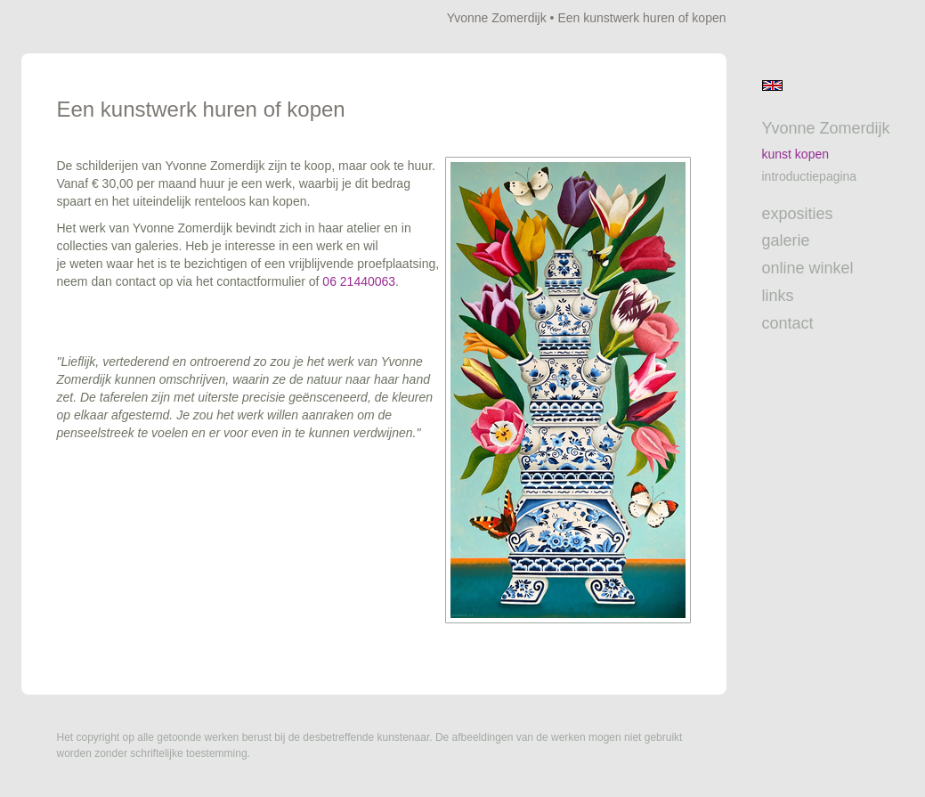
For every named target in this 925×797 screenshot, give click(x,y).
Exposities (797, 214)
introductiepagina (809, 176)
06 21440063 (358, 281)
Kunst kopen (796, 154)
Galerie (786, 240)
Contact (788, 323)
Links (778, 296)
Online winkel (808, 268)
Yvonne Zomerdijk (497, 18)
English (772, 85)
